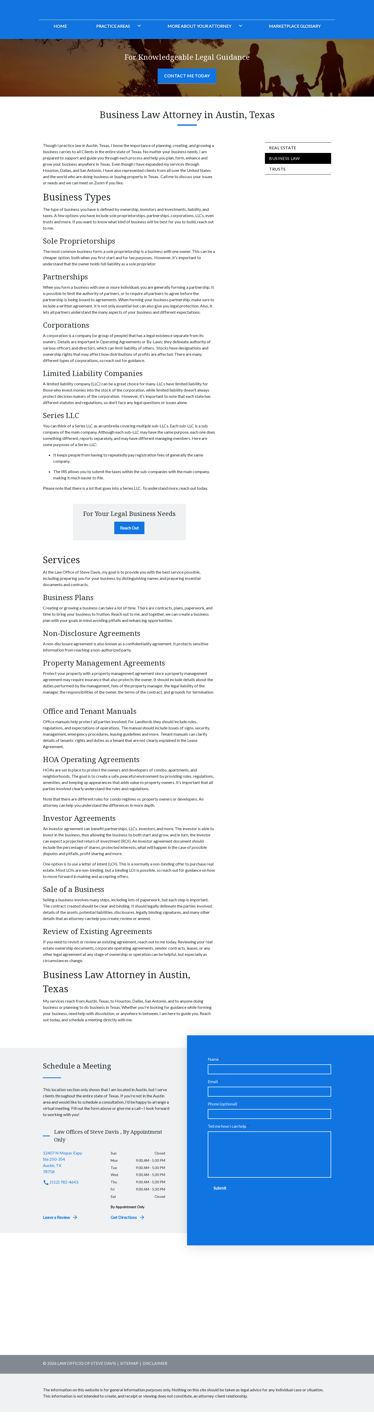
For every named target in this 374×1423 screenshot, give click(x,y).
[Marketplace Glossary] (295, 36)
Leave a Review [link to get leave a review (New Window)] (60, 1228)
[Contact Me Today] (187, 87)
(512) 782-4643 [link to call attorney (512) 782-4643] (60, 1192)
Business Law (284, 169)
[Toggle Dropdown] (138, 36)
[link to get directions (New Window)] (73, 1173)
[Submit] (220, 1199)
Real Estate (282, 158)
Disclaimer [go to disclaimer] (155, 1374)
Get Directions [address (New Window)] (128, 1228)
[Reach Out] (129, 539)
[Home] (60, 36)
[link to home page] (71, 13)
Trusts (277, 179)
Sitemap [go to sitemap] (129, 1374)
